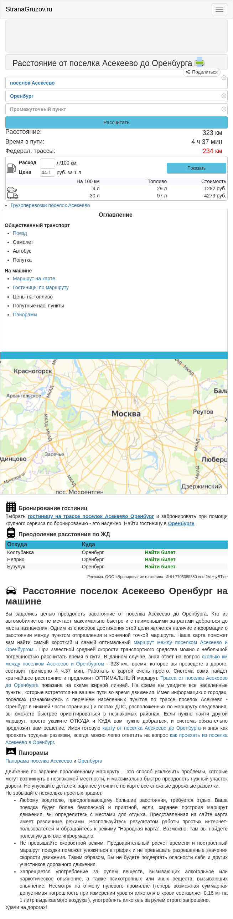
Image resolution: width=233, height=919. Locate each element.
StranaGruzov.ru (29, 9)
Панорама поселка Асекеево (38, 761)
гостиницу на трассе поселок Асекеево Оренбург (91, 516)
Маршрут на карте (34, 278)
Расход (27, 162)
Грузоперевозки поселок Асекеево (50, 205)
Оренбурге (181, 523)
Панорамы (25, 314)
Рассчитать (116, 122)
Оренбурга (90, 761)
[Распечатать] (199, 64)
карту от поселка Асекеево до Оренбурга (151, 728)
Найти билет (160, 552)
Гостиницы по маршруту (41, 287)
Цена (25, 172)
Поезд (20, 233)
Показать (196, 168)
